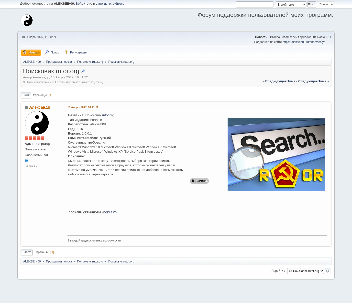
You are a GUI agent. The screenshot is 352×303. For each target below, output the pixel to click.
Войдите (82, 3)
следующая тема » (313, 81)
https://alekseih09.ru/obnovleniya (304, 42)
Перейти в (279, 270)
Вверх (26, 252)
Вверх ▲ (327, 297)
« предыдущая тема (279, 81)
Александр (39, 107)
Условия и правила (308, 297)
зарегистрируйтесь (110, 3)
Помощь (289, 297)
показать (110, 212)
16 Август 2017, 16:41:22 (83, 107)
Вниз (25, 95)
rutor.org (108, 115)
